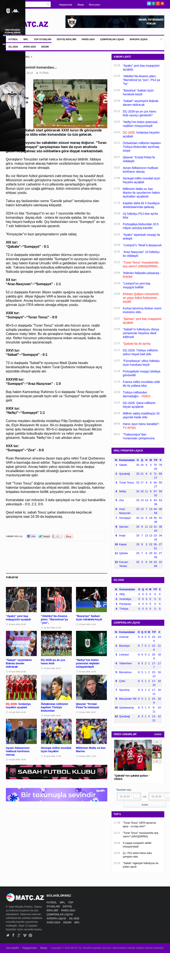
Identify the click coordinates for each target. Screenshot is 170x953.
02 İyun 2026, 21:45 (52, 628)
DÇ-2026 (13, 46)
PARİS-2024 (88, 39)
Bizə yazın (94, 4)
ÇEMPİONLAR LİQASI (112, 39)
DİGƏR (45, 46)
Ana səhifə (12, 947)
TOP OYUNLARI (42, 39)
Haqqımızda (65, 4)
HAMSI (158, 734)
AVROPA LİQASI (138, 39)
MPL (25, 39)
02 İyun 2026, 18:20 (17, 759)
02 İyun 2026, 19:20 (17, 712)
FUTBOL (13, 39)
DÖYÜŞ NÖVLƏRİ (66, 39)
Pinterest (162, 3)
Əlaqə (80, 4)
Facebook (153, 3)
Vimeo (25, 935)
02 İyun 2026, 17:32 (87, 756)
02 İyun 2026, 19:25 (87, 672)
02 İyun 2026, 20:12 (52, 668)
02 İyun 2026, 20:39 (17, 672)
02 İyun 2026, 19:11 (52, 716)
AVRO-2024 (29, 46)
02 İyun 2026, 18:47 (87, 712)
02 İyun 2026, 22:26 (17, 624)
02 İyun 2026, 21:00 (87, 624)
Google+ (158, 3)
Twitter (149, 3)
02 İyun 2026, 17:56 (52, 756)
